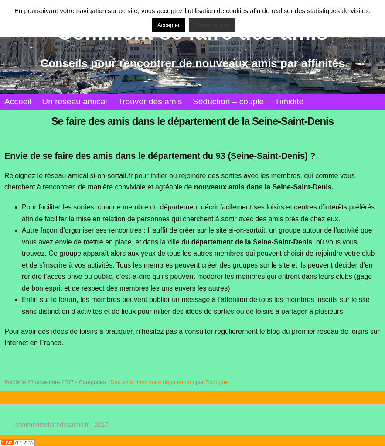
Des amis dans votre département (152, 382)
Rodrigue (216, 382)
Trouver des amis (150, 101)
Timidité (289, 101)
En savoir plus (212, 25)
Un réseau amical (74, 101)
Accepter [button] (168, 25)
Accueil (17, 101)
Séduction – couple (228, 101)
